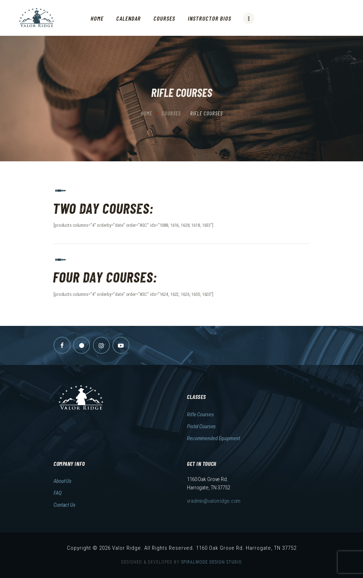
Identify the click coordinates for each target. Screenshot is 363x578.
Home (146, 113)
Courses (171, 113)
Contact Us (65, 505)
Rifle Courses (200, 414)
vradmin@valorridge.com (213, 501)
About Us (63, 481)
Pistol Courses (201, 426)
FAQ (58, 493)
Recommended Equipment (213, 438)
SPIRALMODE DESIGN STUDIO (211, 562)
